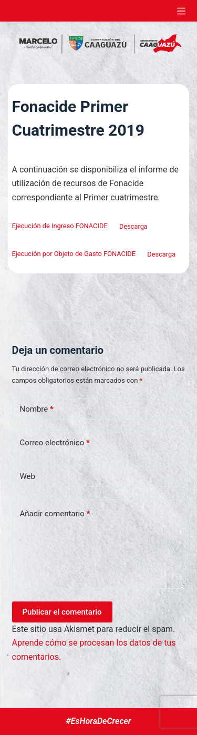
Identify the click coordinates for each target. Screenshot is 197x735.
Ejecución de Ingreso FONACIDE (60, 226)
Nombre (37, 409)
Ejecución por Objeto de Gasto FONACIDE (74, 254)
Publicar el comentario (62, 612)
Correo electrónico (55, 443)
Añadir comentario (55, 513)
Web (27, 476)
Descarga (133, 226)
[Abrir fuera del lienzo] (181, 11)
